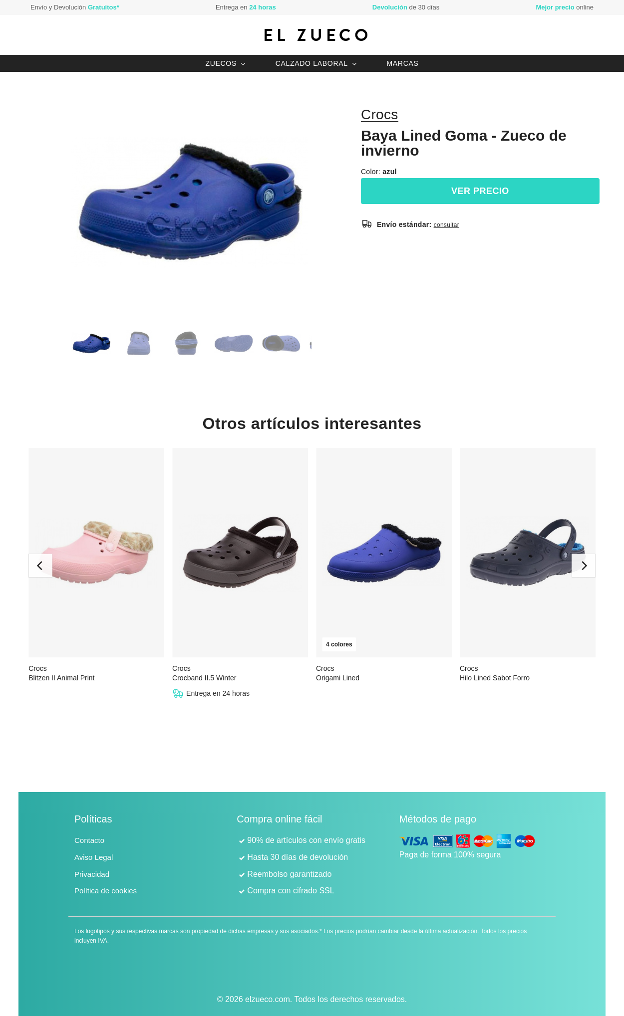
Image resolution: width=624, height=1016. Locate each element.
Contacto (89, 840)
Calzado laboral (312, 63)
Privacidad (91, 874)
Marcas (402, 63)
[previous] (40, 566)
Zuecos (221, 63)
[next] (584, 566)
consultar (446, 224)
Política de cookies (105, 890)
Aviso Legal (93, 857)
